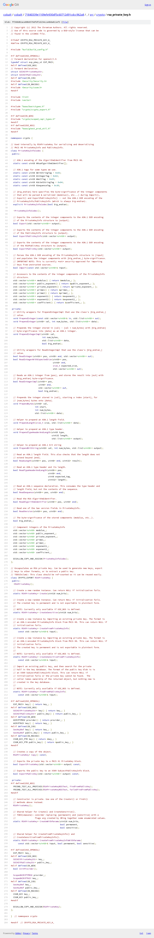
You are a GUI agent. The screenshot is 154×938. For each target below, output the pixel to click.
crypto (100, 14)
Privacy (26, 933)
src (92, 14)
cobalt (7, 14)
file (65, 22)
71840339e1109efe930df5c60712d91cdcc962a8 (54, 14)
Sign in (148, 4)
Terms (35, 933)
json (148, 933)
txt (141, 933)
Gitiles (18, 933)
